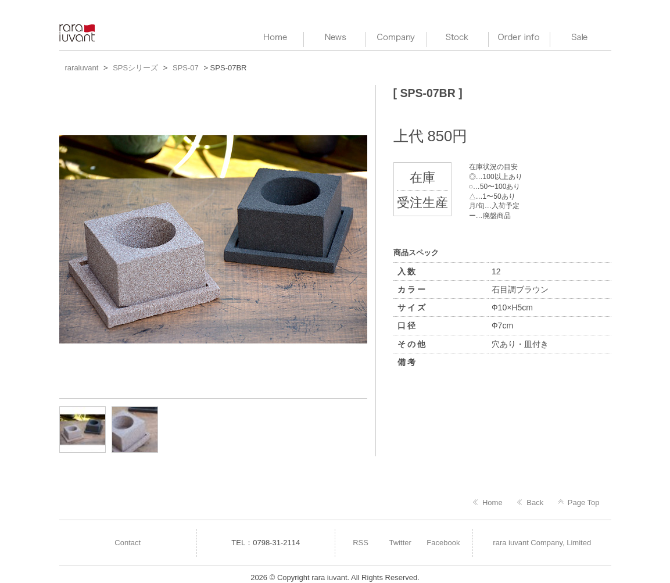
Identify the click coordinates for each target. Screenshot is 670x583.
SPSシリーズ (135, 67)
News (334, 38)
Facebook (443, 542)
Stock (457, 38)
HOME (272, 38)
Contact (127, 542)
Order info (519, 38)
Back (534, 502)
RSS (360, 542)
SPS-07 (186, 67)
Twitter (400, 542)
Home (492, 502)
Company (396, 38)
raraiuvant (78, 32)
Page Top (584, 502)
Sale (580, 38)
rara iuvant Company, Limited (542, 542)
